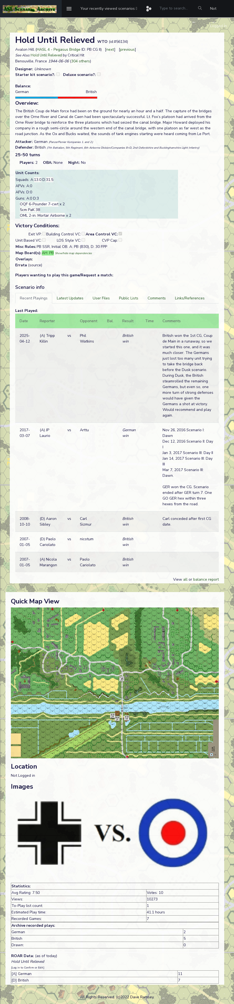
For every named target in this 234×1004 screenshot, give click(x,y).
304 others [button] (80, 61)
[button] (108, 8)
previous (127, 49)
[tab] (33, 298)
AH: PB (48, 252)
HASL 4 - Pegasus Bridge (58, 49)
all (185, 579)
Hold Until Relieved (46, 55)
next (110, 49)
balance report (206, 579)
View (178, 579)
